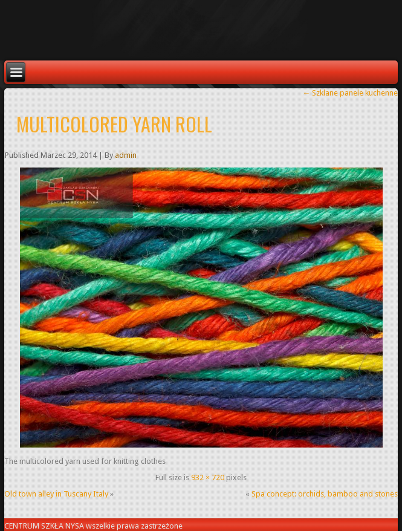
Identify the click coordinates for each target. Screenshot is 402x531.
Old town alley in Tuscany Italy (56, 493)
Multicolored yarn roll (114, 123)
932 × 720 (207, 477)
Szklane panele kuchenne (350, 92)
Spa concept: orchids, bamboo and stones (324, 493)
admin (126, 155)
